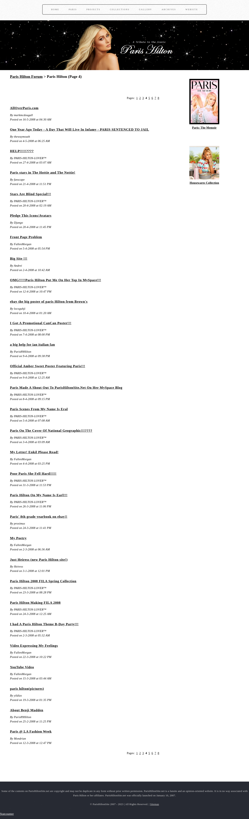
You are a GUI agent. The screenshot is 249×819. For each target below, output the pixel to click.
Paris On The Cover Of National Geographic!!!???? (51, 430)
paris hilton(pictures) (27, 689)
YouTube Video (22, 667)
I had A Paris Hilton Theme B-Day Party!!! (44, 624)
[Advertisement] (56, 89)
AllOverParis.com (24, 108)
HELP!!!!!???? (22, 151)
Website (192, 9)
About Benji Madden (26, 710)
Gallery (145, 9)
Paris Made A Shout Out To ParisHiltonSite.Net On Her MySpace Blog (66, 387)
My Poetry (18, 538)
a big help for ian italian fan (32, 344)
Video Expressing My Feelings (34, 646)
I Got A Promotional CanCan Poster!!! (40, 323)
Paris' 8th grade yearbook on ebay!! (38, 517)
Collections (119, 9)
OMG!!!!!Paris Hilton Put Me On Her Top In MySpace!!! (55, 280)
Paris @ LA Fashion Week (31, 731)
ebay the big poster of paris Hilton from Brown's (49, 301)
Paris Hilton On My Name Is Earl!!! (38, 495)
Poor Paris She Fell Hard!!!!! (33, 474)
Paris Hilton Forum (26, 76)
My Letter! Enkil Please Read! (34, 452)
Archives (169, 9)
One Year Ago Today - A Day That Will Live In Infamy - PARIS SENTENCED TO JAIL (79, 129)
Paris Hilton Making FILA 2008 (35, 603)
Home (55, 9)
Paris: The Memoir (204, 127)
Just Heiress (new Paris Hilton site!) (39, 560)
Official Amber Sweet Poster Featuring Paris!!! (47, 366)
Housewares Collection (204, 182)
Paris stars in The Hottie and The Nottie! (42, 172)
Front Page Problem (26, 237)
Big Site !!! (18, 258)
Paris (73, 9)
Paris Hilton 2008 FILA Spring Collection (43, 581)
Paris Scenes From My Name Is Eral (39, 409)
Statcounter (7, 813)
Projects (93, 9)
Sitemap (154, 804)
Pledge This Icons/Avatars (30, 215)
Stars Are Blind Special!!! (30, 194)
